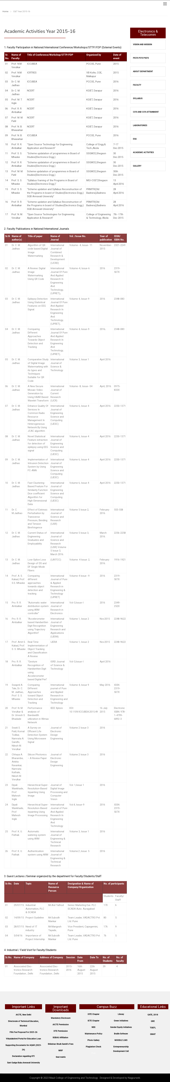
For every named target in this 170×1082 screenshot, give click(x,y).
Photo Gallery (93, 1040)
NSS (93, 1027)
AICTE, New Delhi (23, 1015)
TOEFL (153, 1028)
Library (121, 1014)
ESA (135, 139)
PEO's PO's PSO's (141, 58)
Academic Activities (143, 152)
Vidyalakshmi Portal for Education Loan (23, 1039)
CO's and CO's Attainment (146, 112)
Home (5, 11)
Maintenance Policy (93, 1034)
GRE (153, 1021)
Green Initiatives (121, 1021)
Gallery (137, 166)
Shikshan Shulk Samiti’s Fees (60, 1044)
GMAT (153, 1034)
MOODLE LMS (121, 1040)
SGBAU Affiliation (60, 1037)
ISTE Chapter (93, 1014)
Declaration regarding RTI (23, 1056)
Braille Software (121, 1034)
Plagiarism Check (93, 1047)
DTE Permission (61, 1031)
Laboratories (140, 125)
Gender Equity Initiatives (121, 1027)
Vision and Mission (142, 44)
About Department (143, 71)
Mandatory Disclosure (60, 1018)
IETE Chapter (93, 1021)
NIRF (60, 1050)
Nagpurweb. (134, 1077)
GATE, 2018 (153, 1015)
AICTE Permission (61, 1024)
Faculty (137, 85)
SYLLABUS (137, 98)
